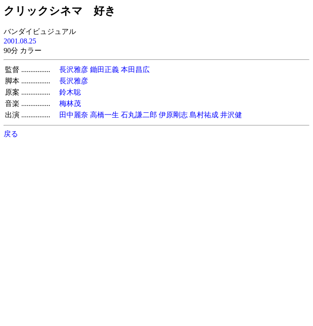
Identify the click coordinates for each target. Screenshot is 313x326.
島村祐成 (204, 115)
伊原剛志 (173, 115)
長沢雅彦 (73, 69)
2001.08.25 (20, 41)
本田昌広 (135, 69)
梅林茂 (70, 103)
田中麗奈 (73, 115)
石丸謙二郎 (139, 115)
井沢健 (231, 115)
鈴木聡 (70, 92)
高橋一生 (104, 115)
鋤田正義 (104, 69)
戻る (11, 134)
